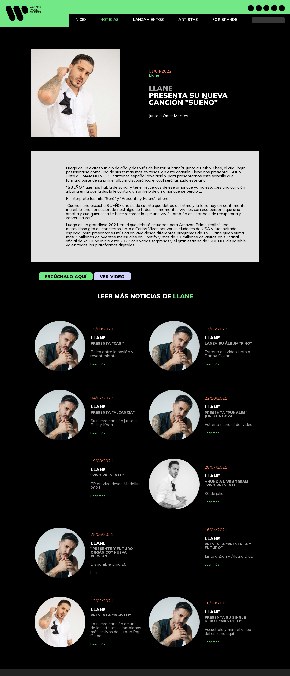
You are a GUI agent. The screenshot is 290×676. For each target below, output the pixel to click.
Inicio (80, 19)
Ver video (112, 276)
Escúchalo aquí (65, 276)
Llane (154, 75)
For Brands (225, 19)
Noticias (109, 19)
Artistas (188, 19)
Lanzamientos (148, 19)
